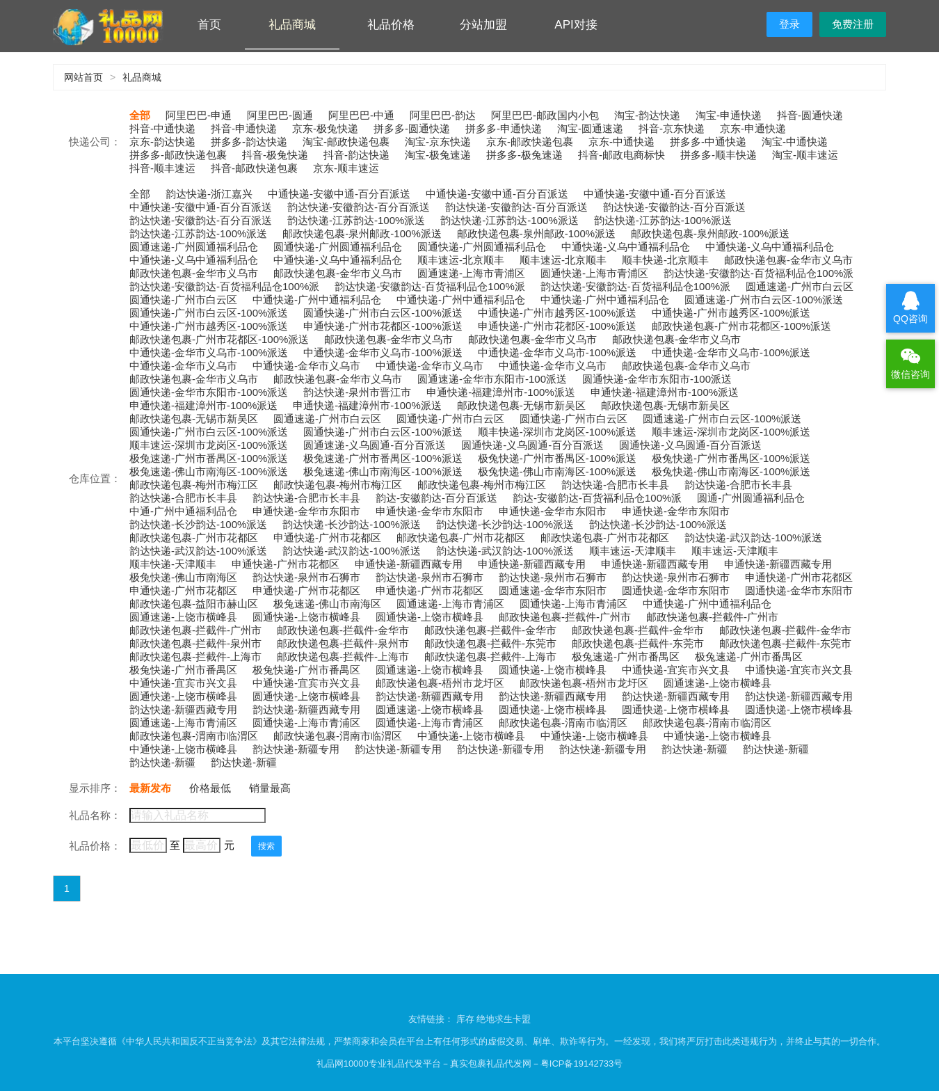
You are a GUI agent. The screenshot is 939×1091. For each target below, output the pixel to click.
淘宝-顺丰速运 (805, 155)
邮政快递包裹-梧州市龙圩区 (440, 683)
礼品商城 (292, 24)
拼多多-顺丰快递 (718, 155)
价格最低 (210, 788)
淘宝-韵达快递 (647, 115)
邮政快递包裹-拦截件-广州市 (565, 617)
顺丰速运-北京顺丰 (460, 260)
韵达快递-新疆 (694, 749)
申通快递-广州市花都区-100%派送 (382, 326)
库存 (465, 1019)
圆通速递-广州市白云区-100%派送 (763, 299)
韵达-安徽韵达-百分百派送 (436, 498)
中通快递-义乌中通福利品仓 (625, 247)
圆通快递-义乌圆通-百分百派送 (532, 445)
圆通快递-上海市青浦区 (594, 273)
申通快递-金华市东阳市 (306, 511)
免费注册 (853, 24)
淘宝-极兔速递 (438, 155)
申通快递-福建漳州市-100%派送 (500, 392)
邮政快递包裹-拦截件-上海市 (195, 656)
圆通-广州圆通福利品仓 (751, 498)
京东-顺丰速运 (346, 168)
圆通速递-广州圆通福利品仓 (193, 247)
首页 (209, 24)
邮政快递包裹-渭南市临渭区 (563, 722)
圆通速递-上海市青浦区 (471, 273)
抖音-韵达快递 (356, 155)
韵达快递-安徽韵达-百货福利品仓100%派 (758, 273)
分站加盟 (483, 24)
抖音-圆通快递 (810, 115)
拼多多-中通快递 (708, 142)
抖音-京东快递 (672, 128)
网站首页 (83, 77)
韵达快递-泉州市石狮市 (306, 577)
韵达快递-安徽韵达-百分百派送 (358, 207)
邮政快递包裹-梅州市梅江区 (193, 485)
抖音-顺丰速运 (162, 168)
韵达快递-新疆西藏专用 (429, 696)
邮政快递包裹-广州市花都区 (193, 537)
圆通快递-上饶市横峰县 (306, 617)
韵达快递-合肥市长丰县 (615, 485)
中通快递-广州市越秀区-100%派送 (557, 313)
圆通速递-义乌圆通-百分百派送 (374, 445)
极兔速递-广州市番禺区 (626, 656)
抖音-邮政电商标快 (621, 155)
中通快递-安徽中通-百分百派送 (339, 194)
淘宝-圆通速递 (590, 128)
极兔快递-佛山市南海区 (183, 577)
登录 (789, 24)
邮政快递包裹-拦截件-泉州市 (195, 643)
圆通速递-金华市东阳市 (553, 590)
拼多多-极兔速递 (524, 155)
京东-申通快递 (753, 128)
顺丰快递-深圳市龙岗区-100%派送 (557, 432)
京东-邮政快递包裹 (529, 142)
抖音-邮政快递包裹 (254, 168)
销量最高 (270, 788)
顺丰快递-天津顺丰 (172, 564)
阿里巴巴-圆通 (280, 115)
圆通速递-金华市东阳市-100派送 (492, 379)
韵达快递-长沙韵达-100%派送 (198, 524)
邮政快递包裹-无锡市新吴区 (521, 405)
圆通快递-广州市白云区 (183, 299)
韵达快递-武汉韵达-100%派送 (753, 537)
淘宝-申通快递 (729, 115)
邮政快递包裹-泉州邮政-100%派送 (361, 233)
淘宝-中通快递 (795, 142)
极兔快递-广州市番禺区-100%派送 (557, 458)
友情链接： (432, 1019)
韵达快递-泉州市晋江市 (357, 392)
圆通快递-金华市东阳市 (676, 590)
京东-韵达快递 (162, 142)
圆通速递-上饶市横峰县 (183, 617)
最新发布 (150, 788)
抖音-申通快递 (244, 128)
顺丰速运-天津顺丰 (632, 551)
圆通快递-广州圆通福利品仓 (337, 247)
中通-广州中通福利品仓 (183, 511)
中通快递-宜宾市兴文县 (676, 670)
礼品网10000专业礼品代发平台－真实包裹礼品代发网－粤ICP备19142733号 (469, 1063)
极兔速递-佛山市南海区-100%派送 (208, 471)
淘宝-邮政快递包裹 (346, 142)
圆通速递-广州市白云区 (799, 286)
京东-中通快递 (621, 142)
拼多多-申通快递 (503, 128)
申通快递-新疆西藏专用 (409, 564)
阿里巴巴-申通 (199, 115)
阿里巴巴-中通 (361, 115)
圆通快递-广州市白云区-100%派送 (208, 313)
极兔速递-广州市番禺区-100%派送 (208, 458)
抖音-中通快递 (162, 128)
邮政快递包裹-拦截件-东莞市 (490, 643)
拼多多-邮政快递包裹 (178, 155)
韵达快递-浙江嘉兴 (209, 194)
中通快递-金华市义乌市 (183, 366)
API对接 (575, 24)
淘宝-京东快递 (438, 142)
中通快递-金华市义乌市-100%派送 (208, 352)
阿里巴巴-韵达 (443, 115)
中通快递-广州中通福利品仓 (316, 299)
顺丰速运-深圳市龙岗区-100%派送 (731, 432)
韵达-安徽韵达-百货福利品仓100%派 (597, 498)
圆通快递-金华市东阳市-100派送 (657, 379)
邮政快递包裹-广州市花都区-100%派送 (741, 326)
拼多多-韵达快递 (249, 142)
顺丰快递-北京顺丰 (665, 260)
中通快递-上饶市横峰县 (471, 736)
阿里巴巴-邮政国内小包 (545, 115)
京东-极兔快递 (325, 128)
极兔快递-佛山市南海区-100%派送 (557, 471)
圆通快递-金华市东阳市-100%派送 (208, 392)
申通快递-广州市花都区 (327, 537)
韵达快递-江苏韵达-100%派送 (356, 220)
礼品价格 (391, 24)
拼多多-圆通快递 (412, 128)
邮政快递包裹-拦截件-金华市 (343, 630)
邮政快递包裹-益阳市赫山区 (193, 604)
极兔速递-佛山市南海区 (327, 604)
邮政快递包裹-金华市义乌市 (788, 260)
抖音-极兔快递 (275, 155)
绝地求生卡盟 (503, 1019)
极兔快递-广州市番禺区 (183, 670)
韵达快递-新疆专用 (295, 749)
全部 (139, 115)
